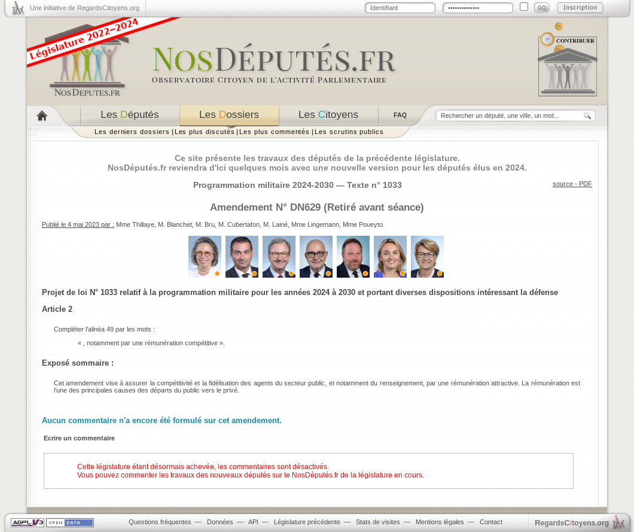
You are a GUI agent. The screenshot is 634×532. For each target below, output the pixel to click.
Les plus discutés (205, 131)
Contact (491, 521)
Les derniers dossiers (132, 131)
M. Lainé (275, 224)
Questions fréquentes (160, 521)
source (563, 183)
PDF (585, 183)
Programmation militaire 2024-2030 (263, 185)
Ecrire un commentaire (79, 438)
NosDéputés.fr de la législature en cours (357, 475)
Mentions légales (440, 521)
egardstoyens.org (572, 522)
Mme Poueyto (363, 224)
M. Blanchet (175, 224)
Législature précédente (307, 521)
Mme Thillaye (135, 224)
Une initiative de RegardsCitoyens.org (84, 7)
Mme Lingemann (315, 224)
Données (220, 521)
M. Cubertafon (239, 224)
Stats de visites (378, 521)
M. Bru (205, 224)
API (253, 521)
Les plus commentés (274, 131)
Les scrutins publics (349, 131)
